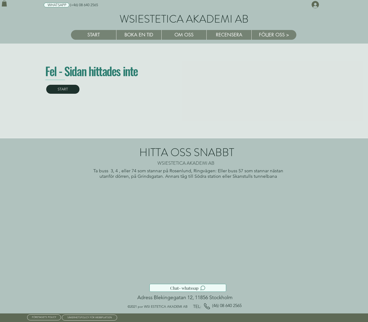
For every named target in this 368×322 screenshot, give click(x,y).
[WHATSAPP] (56, 5)
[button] (4, 3)
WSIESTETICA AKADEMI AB (184, 19)
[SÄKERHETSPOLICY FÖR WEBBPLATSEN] (89, 318)
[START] (63, 89)
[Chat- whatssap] (187, 288)
